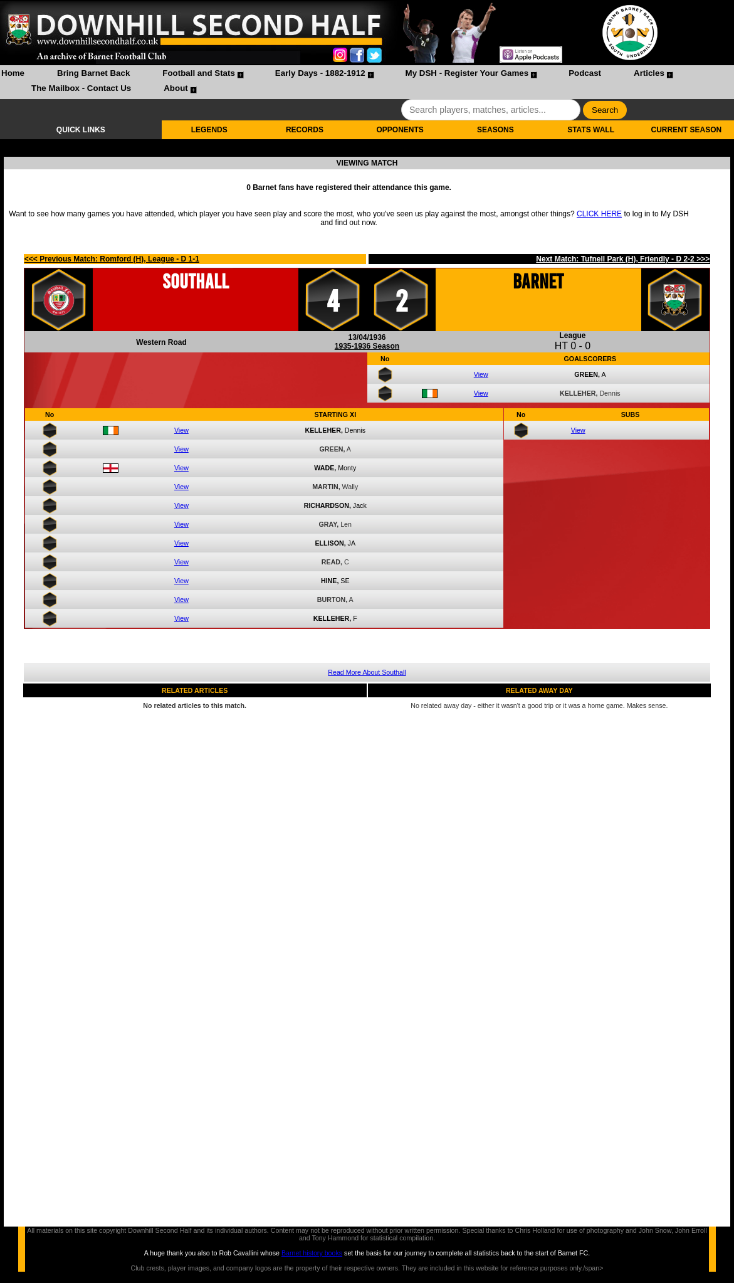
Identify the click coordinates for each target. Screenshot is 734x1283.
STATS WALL (590, 129)
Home (12, 73)
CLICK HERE (599, 213)
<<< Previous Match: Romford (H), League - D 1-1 (111, 259)
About (176, 88)
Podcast (585, 73)
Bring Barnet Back (93, 73)
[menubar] (367, 82)
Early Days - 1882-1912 (320, 73)
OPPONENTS (399, 129)
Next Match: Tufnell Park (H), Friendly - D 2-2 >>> (623, 259)
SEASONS (495, 129)
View (481, 374)
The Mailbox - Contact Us (81, 88)
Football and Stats (198, 73)
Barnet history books (311, 1253)
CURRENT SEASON (686, 129)
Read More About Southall (367, 672)
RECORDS (304, 129)
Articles (649, 73)
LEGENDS (209, 129)
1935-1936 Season (367, 346)
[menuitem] (13, 74)
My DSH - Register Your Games (467, 73)
